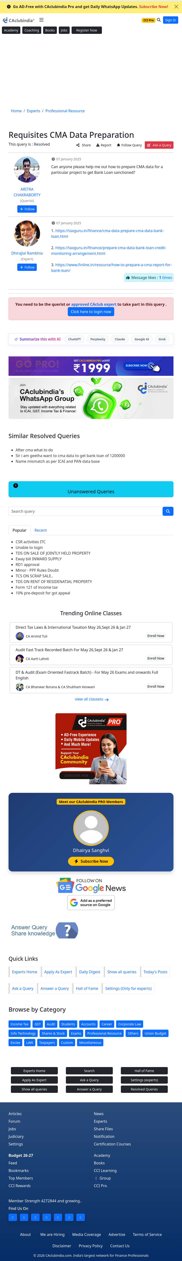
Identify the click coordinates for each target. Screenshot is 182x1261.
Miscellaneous (90, 1042)
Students (68, 1024)
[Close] (176, 6)
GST (38, 1024)
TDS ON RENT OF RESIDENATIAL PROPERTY (54, 581)
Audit (51, 1024)
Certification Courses (112, 1144)
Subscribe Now (91, 861)
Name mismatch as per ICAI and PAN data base (58, 461)
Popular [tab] (20, 530)
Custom (67, 1042)
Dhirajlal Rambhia (27, 253)
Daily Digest (89, 971)
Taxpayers (47, 1042)
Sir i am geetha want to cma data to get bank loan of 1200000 (70, 455)
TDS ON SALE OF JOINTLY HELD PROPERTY (53, 553)
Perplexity (97, 339)
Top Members (21, 1178)
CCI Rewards (20, 1185)
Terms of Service (147, 1234)
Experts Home (24, 971)
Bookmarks (19, 1170)
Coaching (31, 30)
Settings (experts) (144, 1080)
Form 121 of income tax (37, 587)
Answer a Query (55, 988)
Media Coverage (86, 1234)
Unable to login (29, 547)
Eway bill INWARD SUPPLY (39, 558)
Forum (14, 1121)
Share (83, 145)
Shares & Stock (53, 1033)
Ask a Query (159, 145)
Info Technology (23, 1033)
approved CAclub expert (94, 304)
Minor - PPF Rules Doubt (37, 570)
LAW (29, 1042)
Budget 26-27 (21, 1155)
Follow (26, 209)
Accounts (88, 1024)
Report (103, 145)
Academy (11, 30)
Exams (76, 1033)
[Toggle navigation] (41, 19)
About (25, 1234)
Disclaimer (61, 1245)
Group (102, 1178)
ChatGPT (74, 339)
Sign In (170, 20)
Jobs (64, 30)
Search (89, 1070)
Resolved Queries (144, 1089)
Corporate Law (129, 1024)
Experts (100, 1121)
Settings (16, 1144)
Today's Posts (155, 971)
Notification (104, 1136)
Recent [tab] (41, 530)
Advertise (117, 1234)
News (99, 1113)
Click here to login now (91, 311)
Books (50, 30)
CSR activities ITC (31, 541)
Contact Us (119, 1245)
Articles (15, 1113)
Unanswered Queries (63, 489)
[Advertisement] (91, 71)
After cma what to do (34, 450)
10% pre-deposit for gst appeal (43, 593)
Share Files (103, 1128)
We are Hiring (52, 1234)
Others (133, 1033)
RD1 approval (27, 564)
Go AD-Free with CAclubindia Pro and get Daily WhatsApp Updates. (87, 6)
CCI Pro (100, 1185)
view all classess (92, 699)
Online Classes (91, 613)
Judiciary (16, 1136)
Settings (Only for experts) (128, 988)
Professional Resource (104, 1033)
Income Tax (19, 1024)
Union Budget (155, 1033)
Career (107, 1024)
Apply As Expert (58, 971)
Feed (13, 1163)
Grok (162, 339)
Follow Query (129, 145)
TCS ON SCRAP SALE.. (34, 576)
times (165, 277)
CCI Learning (105, 1170)
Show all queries (121, 971)
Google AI (142, 339)
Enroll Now (155, 635)
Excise (15, 1042)
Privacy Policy (91, 1245)
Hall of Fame (87, 988)
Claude (120, 339)
